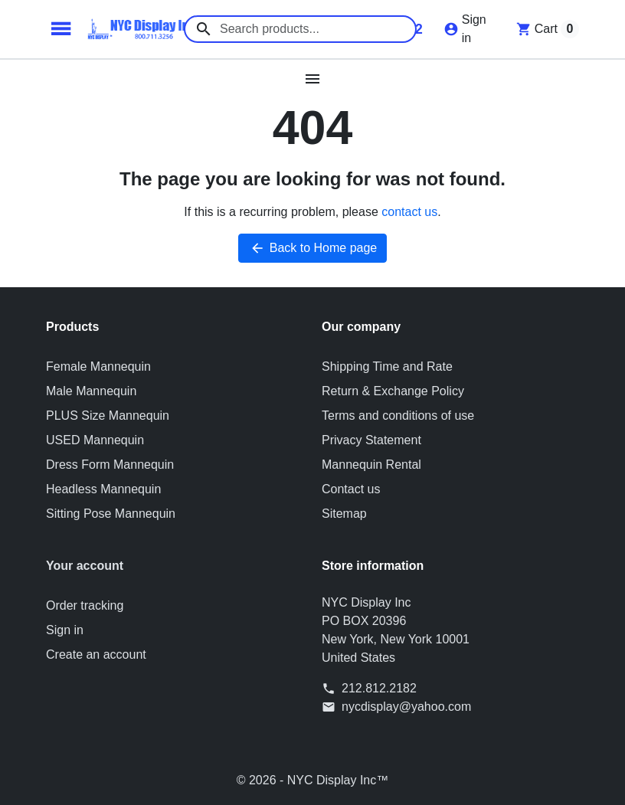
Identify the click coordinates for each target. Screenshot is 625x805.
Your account (84, 565)
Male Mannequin (91, 391)
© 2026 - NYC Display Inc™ (313, 780)
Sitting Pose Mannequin (110, 513)
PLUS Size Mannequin (107, 415)
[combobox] (300, 29)
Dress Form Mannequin (110, 464)
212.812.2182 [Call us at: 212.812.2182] (379, 688)
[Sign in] (465, 29)
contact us (409, 211)
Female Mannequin (98, 366)
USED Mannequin (95, 440)
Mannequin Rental (371, 464)
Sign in (64, 629)
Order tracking (84, 605)
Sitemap (344, 513)
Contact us (351, 489)
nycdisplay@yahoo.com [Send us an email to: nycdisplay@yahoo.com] (406, 706)
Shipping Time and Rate (387, 366)
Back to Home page (313, 248)
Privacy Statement (371, 440)
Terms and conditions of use (398, 415)
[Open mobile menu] (312, 79)
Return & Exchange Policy (393, 391)
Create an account (96, 654)
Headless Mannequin (103, 489)
